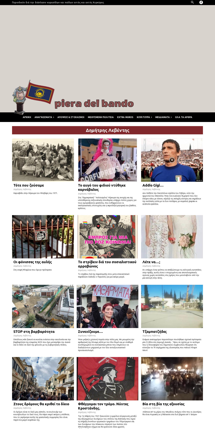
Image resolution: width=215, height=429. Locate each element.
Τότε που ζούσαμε (28, 185)
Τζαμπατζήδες (154, 332)
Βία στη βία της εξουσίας (163, 404)
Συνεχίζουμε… (90, 332)
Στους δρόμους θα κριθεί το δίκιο (41, 404)
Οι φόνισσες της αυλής (32, 262)
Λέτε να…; (151, 262)
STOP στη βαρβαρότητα (34, 332)
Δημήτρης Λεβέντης (22, 189)
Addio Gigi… (153, 185)
